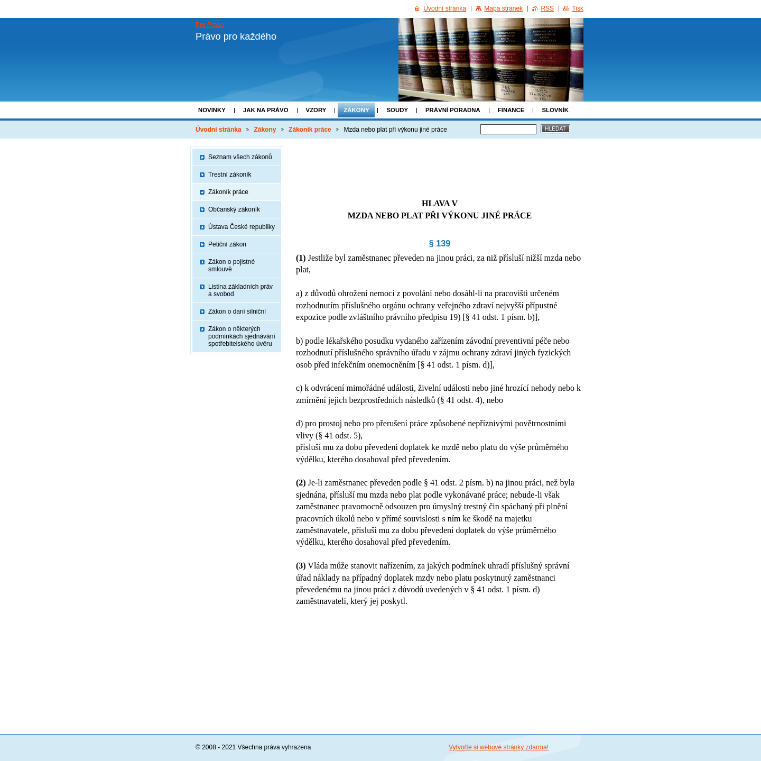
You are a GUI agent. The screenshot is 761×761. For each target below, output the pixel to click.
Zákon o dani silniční (237, 311)
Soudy (397, 110)
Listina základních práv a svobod (240, 290)
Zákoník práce (310, 129)
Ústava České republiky (241, 227)
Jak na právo (266, 110)
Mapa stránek (503, 8)
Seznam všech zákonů (240, 157)
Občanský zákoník (234, 209)
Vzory (316, 110)
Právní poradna (452, 110)
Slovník (555, 110)
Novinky (212, 110)
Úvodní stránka (219, 129)
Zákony (356, 110)
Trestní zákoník (230, 174)
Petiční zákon (227, 244)
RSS (547, 8)
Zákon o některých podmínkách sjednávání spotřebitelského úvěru (241, 336)
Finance (511, 110)
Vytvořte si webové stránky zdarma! (499, 747)
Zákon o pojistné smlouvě (231, 265)
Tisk (577, 8)
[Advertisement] (439, 162)
